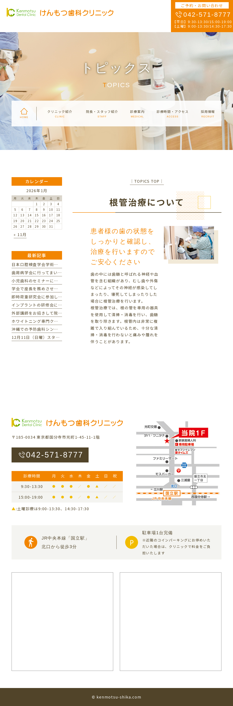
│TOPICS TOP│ (147, 181)
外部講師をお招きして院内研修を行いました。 (56, 313)
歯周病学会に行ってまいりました (43, 272)
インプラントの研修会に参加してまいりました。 (58, 305)
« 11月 (20, 234)
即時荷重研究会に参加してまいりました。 (52, 296)
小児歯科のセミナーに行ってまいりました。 (54, 280)
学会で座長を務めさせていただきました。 (52, 288)
